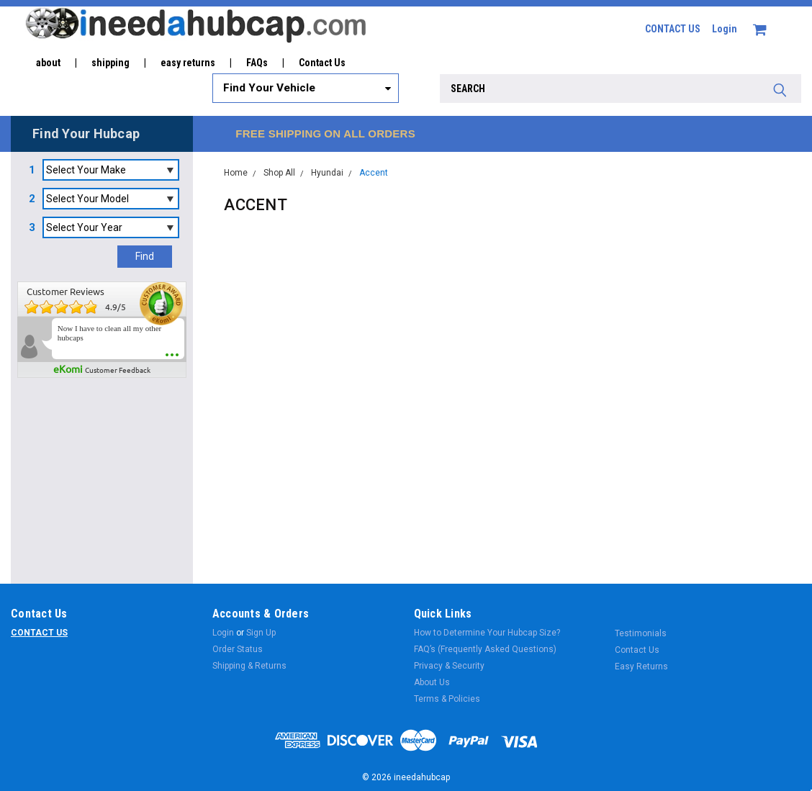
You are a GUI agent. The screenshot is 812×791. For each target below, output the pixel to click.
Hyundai (327, 173)
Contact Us (322, 62)
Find (144, 256)
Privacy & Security (449, 666)
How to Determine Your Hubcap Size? (487, 633)
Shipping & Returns (249, 666)
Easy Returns (641, 666)
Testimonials (641, 633)
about (48, 62)
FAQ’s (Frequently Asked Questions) (485, 649)
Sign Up (261, 633)
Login (724, 29)
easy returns (188, 62)
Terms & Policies (447, 699)
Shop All (279, 173)
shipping (110, 62)
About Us (432, 682)
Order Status (237, 649)
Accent (373, 173)
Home (236, 173)
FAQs (257, 62)
